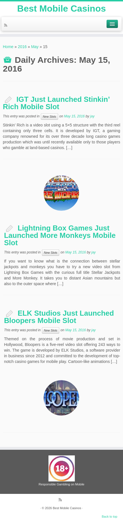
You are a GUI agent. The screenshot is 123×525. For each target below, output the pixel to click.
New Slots (49, 116)
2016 (22, 46)
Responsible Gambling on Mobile (61, 484)
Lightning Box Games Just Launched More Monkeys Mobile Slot (60, 235)
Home (8, 46)
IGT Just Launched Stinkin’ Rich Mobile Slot (56, 103)
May (35, 46)
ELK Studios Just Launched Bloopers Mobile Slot (59, 316)
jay (92, 117)
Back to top (109, 516)
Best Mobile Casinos (61, 8)
